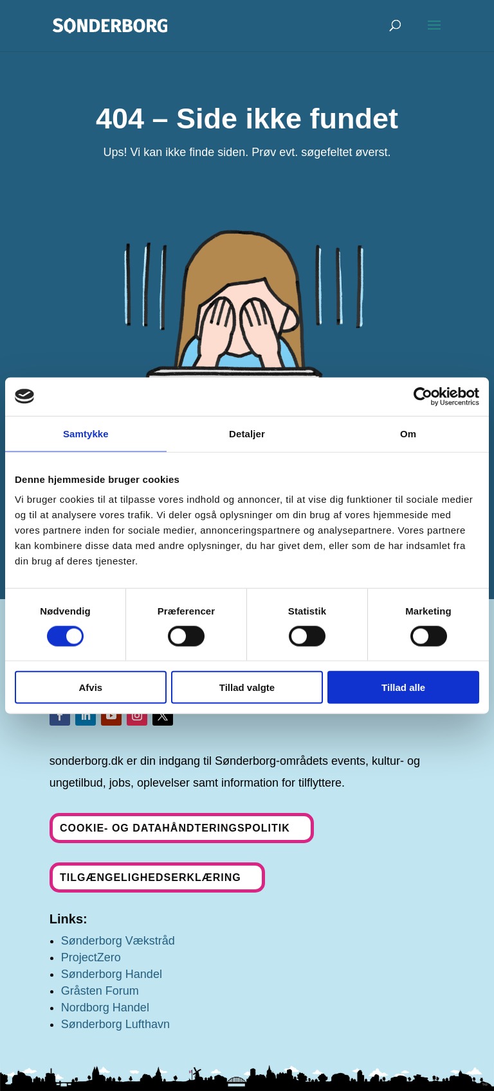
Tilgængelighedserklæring (150, 877)
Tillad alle (403, 687)
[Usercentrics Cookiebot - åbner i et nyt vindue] (423, 396)
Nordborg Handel (105, 1007)
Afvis (90, 687)
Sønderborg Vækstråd (118, 940)
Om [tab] (408, 433)
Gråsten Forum (100, 990)
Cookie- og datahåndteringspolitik (175, 828)
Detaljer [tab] (247, 433)
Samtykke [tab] (86, 433)
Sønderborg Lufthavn (115, 1024)
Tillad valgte (247, 687)
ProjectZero (91, 957)
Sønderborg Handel (111, 974)
